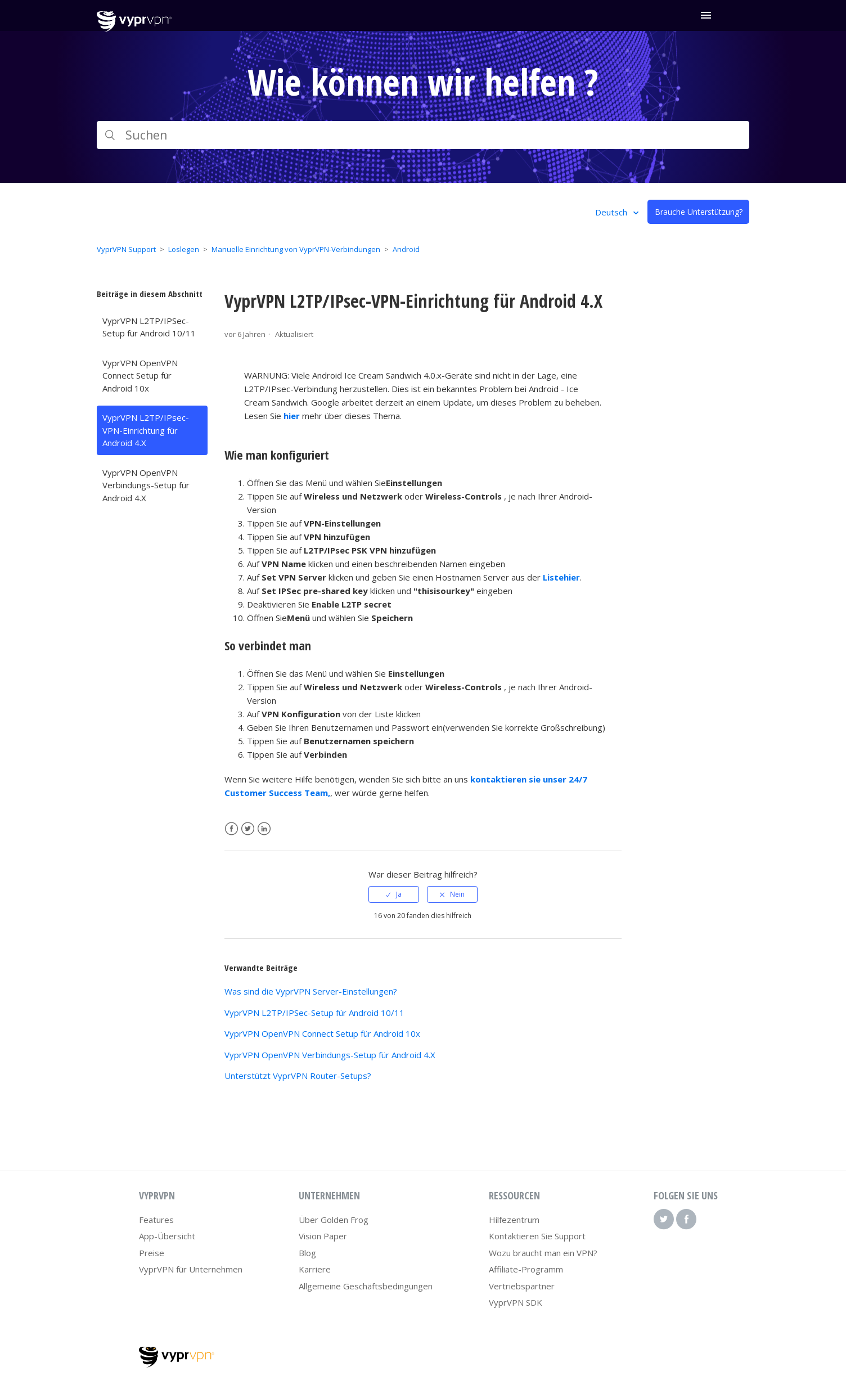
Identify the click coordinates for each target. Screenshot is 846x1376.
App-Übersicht (167, 1236)
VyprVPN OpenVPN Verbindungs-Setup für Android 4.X (146, 485)
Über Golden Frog (333, 1219)
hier (292, 415)
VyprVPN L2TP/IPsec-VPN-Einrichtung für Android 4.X (145, 430)
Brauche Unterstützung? (698, 211)
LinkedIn (264, 829)
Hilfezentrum (514, 1219)
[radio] (393, 894)
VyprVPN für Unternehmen (190, 1269)
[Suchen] (423, 135)
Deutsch (612, 212)
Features (156, 1219)
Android (406, 249)
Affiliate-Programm (526, 1269)
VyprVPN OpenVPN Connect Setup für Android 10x (140, 375)
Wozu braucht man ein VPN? (543, 1252)
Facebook (231, 829)
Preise (151, 1252)
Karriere (315, 1269)
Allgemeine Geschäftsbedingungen (366, 1286)
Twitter (248, 829)
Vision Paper (323, 1236)
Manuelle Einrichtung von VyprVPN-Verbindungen (296, 249)
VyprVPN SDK (515, 1302)
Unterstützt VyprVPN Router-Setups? (297, 1075)
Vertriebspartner (522, 1286)
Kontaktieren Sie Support (537, 1236)
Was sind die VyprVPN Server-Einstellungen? (310, 991)
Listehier (561, 577)
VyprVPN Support (126, 249)
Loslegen (183, 249)
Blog (307, 1252)
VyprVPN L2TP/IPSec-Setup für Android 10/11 (149, 327)
